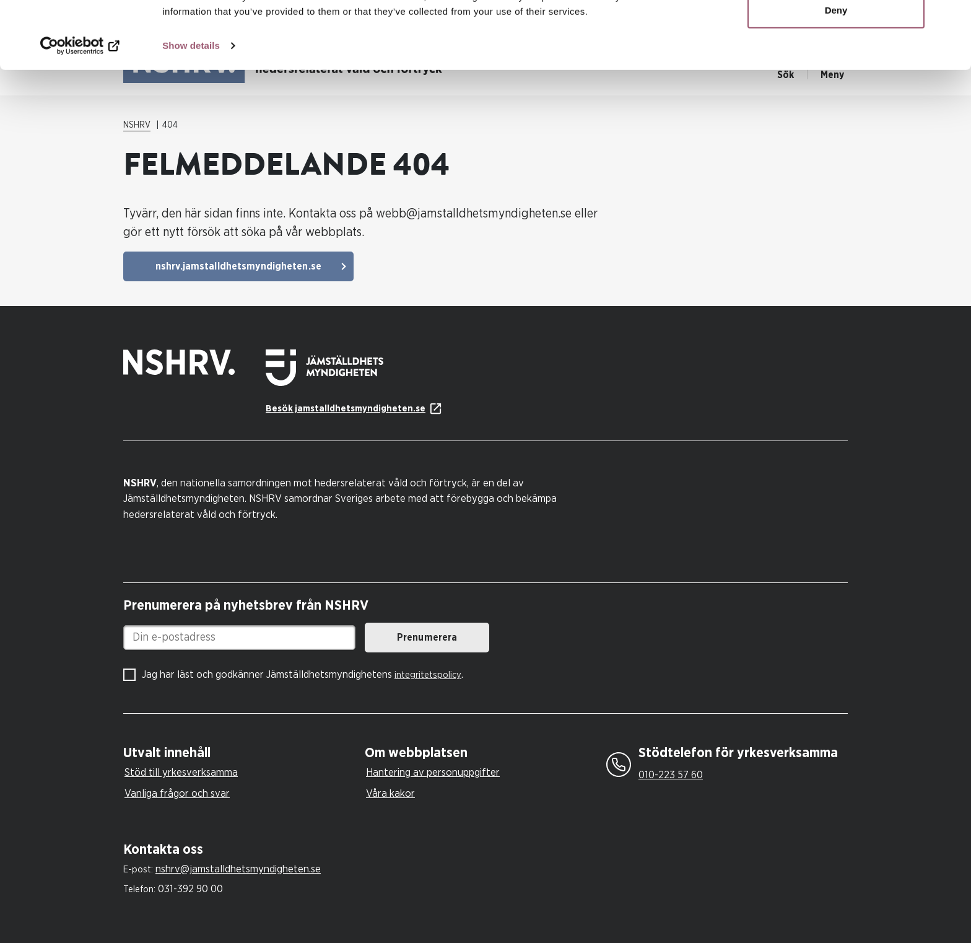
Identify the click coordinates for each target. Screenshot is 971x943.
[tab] (241, 753)
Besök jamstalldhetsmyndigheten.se (345, 408)
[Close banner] (951, 19)
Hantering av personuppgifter (433, 772)
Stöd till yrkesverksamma (181, 772)
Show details (191, 108)
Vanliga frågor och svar (177, 793)
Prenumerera (427, 638)
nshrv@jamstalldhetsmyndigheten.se (238, 869)
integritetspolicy (427, 675)
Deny (836, 73)
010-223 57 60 (670, 775)
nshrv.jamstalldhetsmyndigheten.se (238, 266)
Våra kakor (390, 793)
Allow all (836, 32)
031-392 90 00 (190, 889)
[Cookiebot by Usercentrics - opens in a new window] (80, 109)
